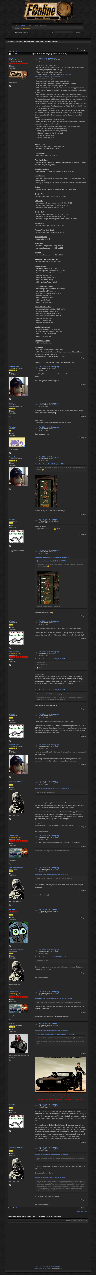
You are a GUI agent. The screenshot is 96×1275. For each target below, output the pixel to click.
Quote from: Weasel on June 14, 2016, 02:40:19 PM (50, 659)
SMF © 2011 (46, 1266)
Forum (23, 25)
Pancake (12, 427)
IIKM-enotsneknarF (16, 781)
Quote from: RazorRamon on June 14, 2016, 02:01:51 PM (52, 557)
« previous (80, 48)
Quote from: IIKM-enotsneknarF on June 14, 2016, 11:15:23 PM (53, 998)
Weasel (11, 519)
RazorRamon (14, 367)
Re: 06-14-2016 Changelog (49, 367)
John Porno (13, 836)
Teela (11, 403)
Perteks (12, 909)
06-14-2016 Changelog (47, 58)
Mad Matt (12, 1023)
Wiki (30, 25)
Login (36, 25)
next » (86, 48)
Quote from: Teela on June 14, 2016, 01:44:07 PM (49, 464)
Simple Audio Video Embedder (43, 1268)
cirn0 (11, 58)
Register (43, 25)
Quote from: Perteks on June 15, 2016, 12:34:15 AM (50, 957)
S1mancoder (14, 652)
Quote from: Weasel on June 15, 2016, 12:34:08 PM (50, 1177)
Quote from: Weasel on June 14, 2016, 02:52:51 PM (50, 690)
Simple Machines (55, 1266)
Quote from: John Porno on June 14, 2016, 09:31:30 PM (51, 874)
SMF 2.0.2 (39, 1266)
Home (17, 25)
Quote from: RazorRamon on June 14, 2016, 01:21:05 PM (52, 788)
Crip (60, 1268)
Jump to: (68, 1220)
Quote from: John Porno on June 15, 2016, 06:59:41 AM (51, 1030)
